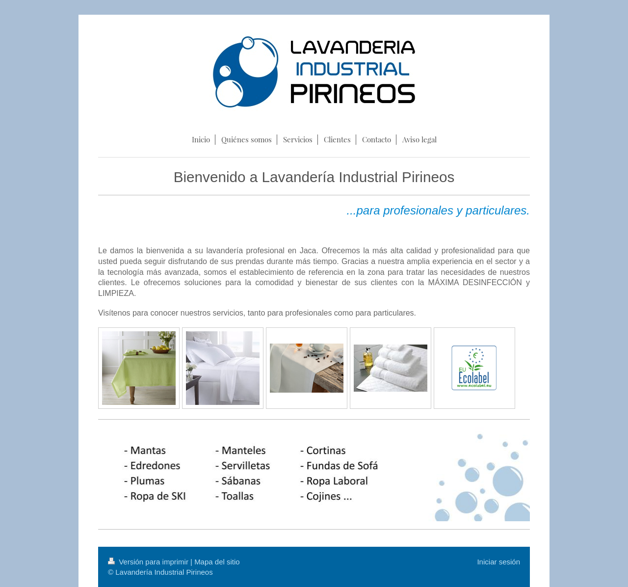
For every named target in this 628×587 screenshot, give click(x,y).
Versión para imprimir (149, 562)
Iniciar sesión (498, 562)
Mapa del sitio (217, 562)
